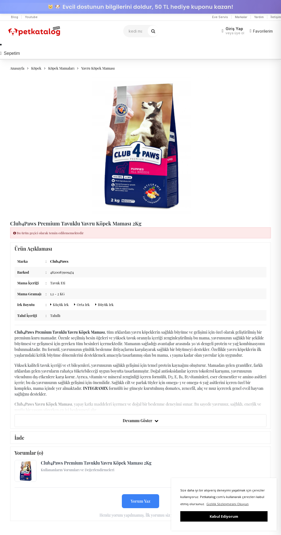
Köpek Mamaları (61, 68)
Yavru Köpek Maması (98, 68)
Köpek (36, 68)
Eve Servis (220, 17)
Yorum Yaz (140, 501)
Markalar (241, 17)
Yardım (259, 17)
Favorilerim (261, 31)
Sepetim (10, 53)
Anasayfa (17, 68)
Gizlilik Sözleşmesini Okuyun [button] (227, 504)
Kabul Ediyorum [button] (224, 516)
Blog (14, 17)
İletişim (276, 17)
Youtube (31, 17)
